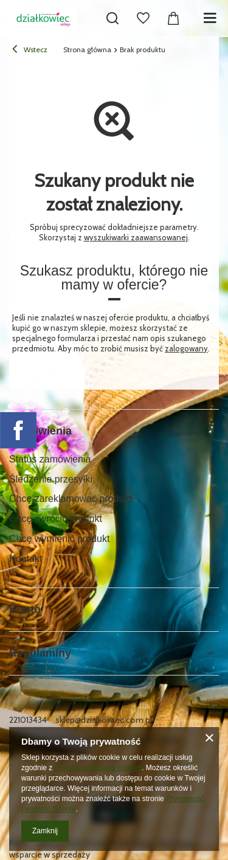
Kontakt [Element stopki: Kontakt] (25, 559)
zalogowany (186, 348)
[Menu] (210, 18)
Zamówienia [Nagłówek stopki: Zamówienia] (40, 431)
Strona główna (87, 49)
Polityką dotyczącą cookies (98, 768)
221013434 (28, 719)
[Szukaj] (112, 18)
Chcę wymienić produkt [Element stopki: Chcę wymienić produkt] (59, 538)
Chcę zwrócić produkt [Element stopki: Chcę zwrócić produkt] (55, 518)
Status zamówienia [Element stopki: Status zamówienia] (50, 459)
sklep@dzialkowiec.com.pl (103, 719)
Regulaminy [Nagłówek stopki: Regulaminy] (40, 653)
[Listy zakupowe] (143, 18)
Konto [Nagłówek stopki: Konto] (25, 609)
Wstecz (29, 50)
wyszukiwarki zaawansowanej (136, 237)
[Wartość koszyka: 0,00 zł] (173, 18)
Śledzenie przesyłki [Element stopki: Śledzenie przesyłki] (50, 479)
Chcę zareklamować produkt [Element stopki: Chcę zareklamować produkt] (70, 498)
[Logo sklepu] (43, 18)
